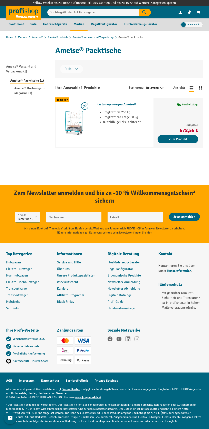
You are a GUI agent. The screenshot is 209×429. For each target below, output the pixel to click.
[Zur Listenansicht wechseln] (191, 88)
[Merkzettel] (189, 12)
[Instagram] (137, 339)
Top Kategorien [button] (19, 253)
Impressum (26, 381)
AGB (9, 381)
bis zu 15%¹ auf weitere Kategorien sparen (146, 3)
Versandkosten (71, 389)
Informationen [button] (69, 253)
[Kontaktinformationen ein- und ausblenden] (10, 419)
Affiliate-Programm (70, 295)
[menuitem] (180, 12)
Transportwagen (17, 295)
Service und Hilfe (69, 262)
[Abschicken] (184, 217)
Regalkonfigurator (120, 269)
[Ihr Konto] (180, 12)
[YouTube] (119, 339)
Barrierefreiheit (77, 381)
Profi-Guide (115, 302)
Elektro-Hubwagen (19, 269)
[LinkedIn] (128, 339)
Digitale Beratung (123, 253)
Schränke (12, 308)
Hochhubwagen (17, 276)
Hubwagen (13, 262)
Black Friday (65, 302)
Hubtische (13, 302)
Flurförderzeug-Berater (124, 262)
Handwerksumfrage (121, 308)
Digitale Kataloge (120, 295)
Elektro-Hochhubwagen (22, 282)
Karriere (62, 289)
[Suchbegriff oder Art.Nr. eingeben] (93, 12)
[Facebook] (110, 339)
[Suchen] (145, 12)
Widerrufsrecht (67, 282)
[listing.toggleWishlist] (84, 106)
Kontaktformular (179, 271)
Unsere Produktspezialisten (76, 276)
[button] (130, 255)
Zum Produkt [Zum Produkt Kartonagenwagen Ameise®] (178, 139)
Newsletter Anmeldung (124, 282)
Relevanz (155, 88)
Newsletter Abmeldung (124, 289)
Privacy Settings (106, 381)
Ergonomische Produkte (124, 276)
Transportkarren (17, 289)
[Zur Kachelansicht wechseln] (200, 87)
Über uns (63, 269)
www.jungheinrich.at (88, 397)
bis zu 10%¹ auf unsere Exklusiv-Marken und (85, 3)
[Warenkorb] (198, 12)
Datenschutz (50, 381)
